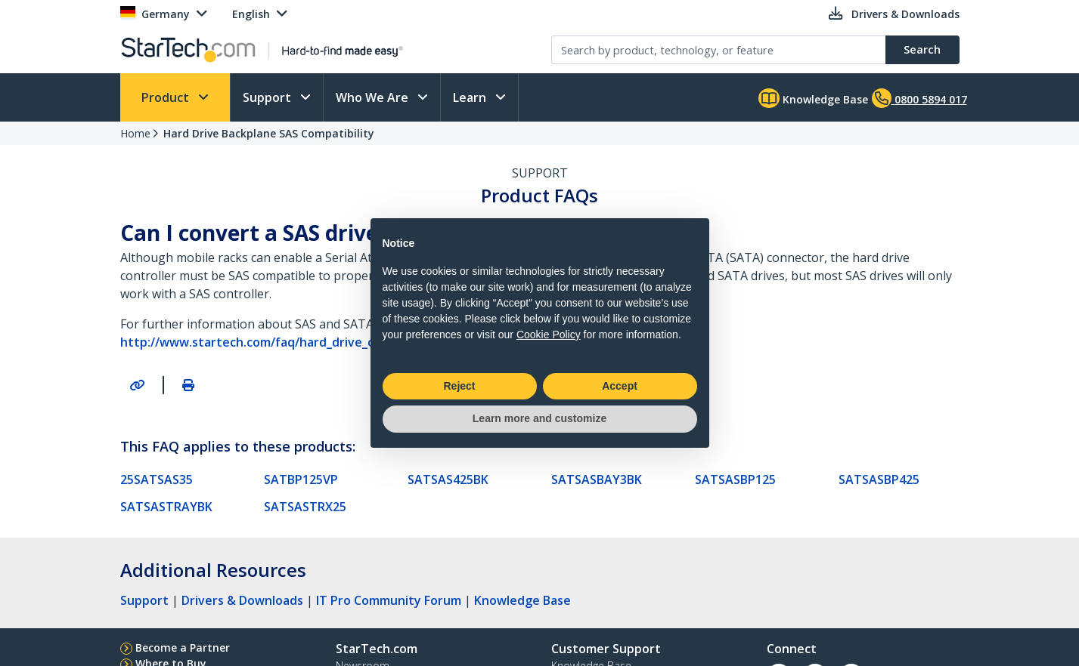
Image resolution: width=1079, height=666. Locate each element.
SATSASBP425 (879, 479)
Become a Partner (182, 647)
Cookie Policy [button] (548, 334)
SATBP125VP (301, 479)
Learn (471, 97)
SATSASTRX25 (305, 506)
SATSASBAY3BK (596, 479)
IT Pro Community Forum (388, 600)
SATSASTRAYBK (166, 506)
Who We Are (373, 97)
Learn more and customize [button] (539, 418)
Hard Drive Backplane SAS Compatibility (268, 133)
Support (268, 97)
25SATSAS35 (156, 479)
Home (135, 133)
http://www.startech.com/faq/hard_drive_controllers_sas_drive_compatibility (347, 342)
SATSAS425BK (448, 479)
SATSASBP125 (735, 479)
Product (166, 97)
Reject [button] (459, 386)
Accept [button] (619, 386)
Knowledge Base (813, 98)
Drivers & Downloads (242, 600)
